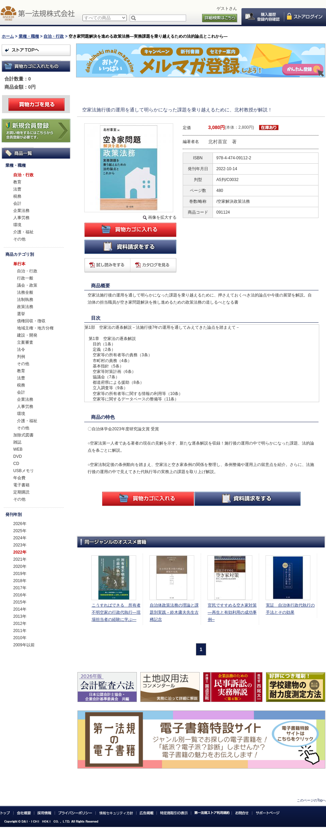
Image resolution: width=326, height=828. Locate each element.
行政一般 (25, 278)
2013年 (19, 616)
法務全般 (25, 292)
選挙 (21, 313)
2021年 (19, 559)
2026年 (19, 523)
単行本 (19, 264)
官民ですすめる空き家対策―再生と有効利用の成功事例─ (232, 612)
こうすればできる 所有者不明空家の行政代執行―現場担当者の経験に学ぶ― (116, 612)
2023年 (19, 545)
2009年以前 (24, 645)
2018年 (19, 580)
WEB (17, 449)
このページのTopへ (311, 800)
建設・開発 (27, 335)
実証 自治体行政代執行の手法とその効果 (290, 609)
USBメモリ (23, 470)
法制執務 (25, 299)
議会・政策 (27, 285)
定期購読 (21, 492)
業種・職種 (29, 36)
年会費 (19, 477)
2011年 (19, 630)
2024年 (19, 538)
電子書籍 (21, 485)
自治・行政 (53, 36)
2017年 (19, 588)
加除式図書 (23, 435)
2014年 (19, 609)
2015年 (19, 602)
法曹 (17, 189)
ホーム (8, 36)
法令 (21, 349)
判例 (21, 356)
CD (16, 463)
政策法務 (25, 306)
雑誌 (17, 442)
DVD (17, 456)
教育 (17, 182)
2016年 (19, 595)
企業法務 (21, 210)
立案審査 (25, 342)
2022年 (19, 552)
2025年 (19, 530)
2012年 (19, 623)
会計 (17, 203)
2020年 (19, 566)
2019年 (19, 573)
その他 (19, 239)
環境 (17, 224)
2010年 (19, 637)
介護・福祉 (23, 232)
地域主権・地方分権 (35, 328)
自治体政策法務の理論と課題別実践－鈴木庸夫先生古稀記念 (174, 612)
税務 (17, 196)
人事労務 (21, 217)
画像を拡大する (162, 217)
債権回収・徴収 (31, 321)
